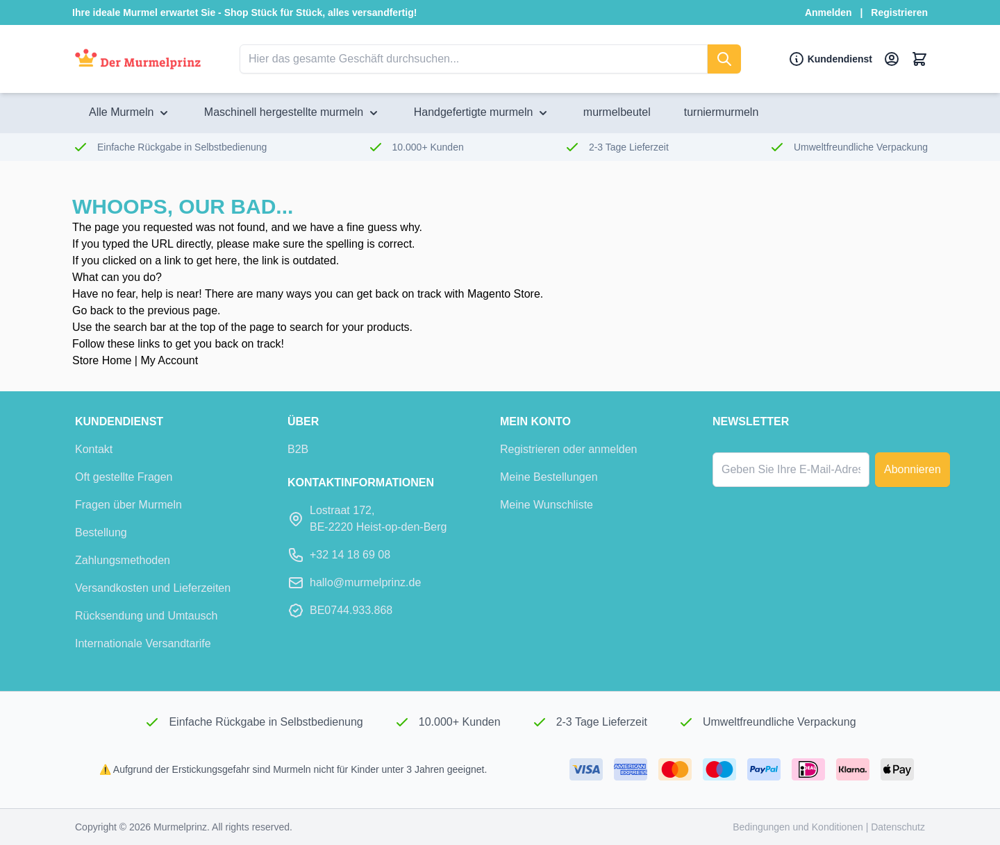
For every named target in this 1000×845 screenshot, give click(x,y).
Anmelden (828, 12)
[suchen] (724, 59)
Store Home (101, 360)
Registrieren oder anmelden (568, 449)
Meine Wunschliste (546, 505)
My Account (169, 360)
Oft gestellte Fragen (124, 477)
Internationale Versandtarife (143, 643)
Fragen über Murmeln (128, 505)
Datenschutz (898, 827)
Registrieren (899, 12)
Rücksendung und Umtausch (146, 616)
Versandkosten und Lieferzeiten (153, 588)
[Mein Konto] (891, 59)
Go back (93, 310)
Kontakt (93, 449)
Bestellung (101, 532)
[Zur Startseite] (137, 59)
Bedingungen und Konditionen (799, 827)
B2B (298, 449)
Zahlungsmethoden (122, 560)
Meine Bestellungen (549, 477)
